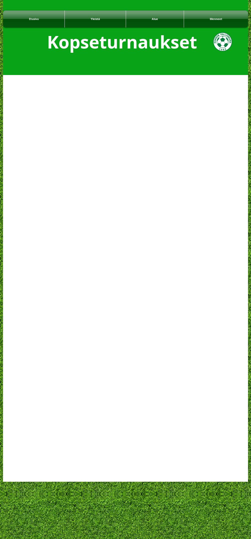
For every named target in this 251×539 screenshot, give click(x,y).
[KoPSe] (222, 42)
